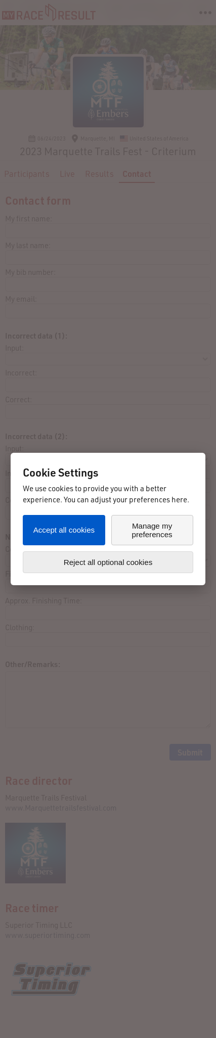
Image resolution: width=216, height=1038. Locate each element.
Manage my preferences (152, 530)
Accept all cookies (64, 530)
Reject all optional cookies (108, 562)
